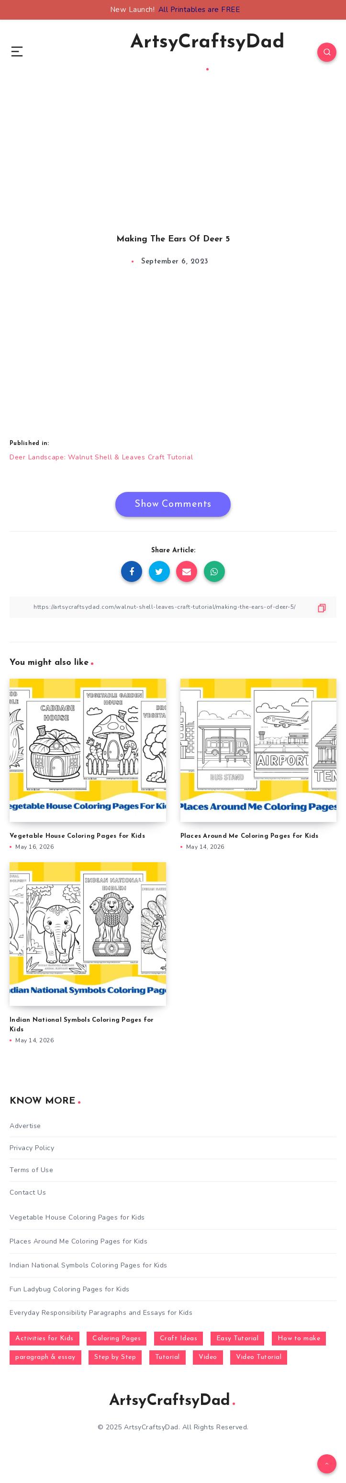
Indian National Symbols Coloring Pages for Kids (88, 1265)
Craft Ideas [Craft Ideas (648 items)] (179, 1338)
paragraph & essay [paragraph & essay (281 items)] (45, 1357)
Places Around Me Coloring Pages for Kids (249, 836)
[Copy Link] (173, 607)
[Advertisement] (173, 169)
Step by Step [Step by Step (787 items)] (115, 1357)
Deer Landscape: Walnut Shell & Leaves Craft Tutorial (101, 457)
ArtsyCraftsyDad (207, 51)
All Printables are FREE (199, 9)
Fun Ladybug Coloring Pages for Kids (70, 1289)
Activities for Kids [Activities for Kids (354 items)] (44, 1338)
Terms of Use (31, 1170)
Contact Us (28, 1192)
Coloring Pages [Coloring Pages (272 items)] (116, 1338)
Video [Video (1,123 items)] (208, 1357)
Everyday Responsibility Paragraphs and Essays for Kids (101, 1312)
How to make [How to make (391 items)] (299, 1338)
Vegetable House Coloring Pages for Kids (77, 836)
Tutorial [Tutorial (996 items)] (167, 1357)
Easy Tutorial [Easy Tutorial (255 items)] (237, 1338)
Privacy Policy (32, 1147)
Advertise (25, 1125)
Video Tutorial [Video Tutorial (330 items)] (258, 1357)
